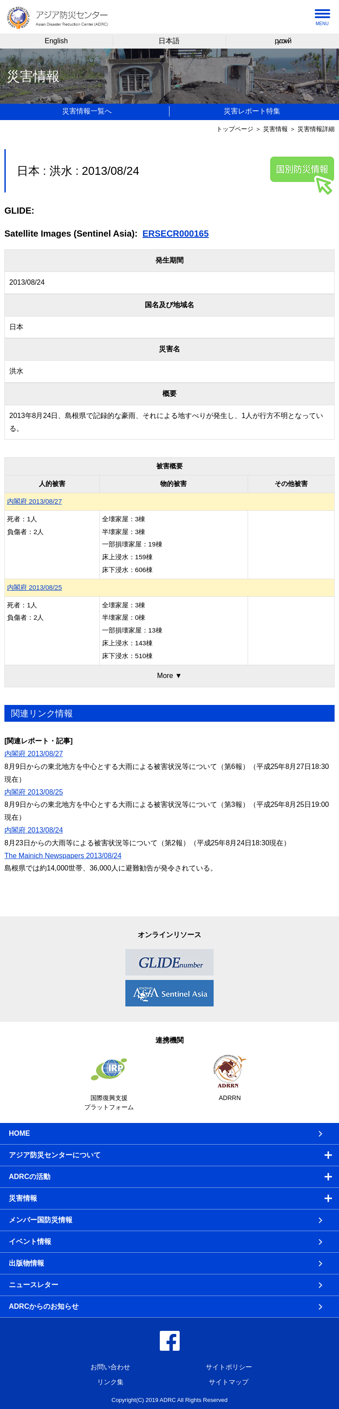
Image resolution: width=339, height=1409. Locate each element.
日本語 (169, 41)
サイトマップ (229, 1382)
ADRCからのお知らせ (44, 1306)
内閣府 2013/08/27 (34, 501)
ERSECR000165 (176, 233)
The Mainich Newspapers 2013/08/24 (62, 855)
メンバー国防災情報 (40, 1220)
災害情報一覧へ (87, 111)
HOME (19, 1133)
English (56, 41)
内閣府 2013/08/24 (33, 830)
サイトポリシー (229, 1367)
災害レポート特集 (252, 111)
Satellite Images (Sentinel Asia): (71, 233)
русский (282, 41)
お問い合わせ (110, 1367)
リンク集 (110, 1382)
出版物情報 (26, 1263)
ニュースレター (33, 1284)
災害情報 (275, 128)
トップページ (234, 128)
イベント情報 (30, 1241)
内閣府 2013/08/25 (34, 587)
